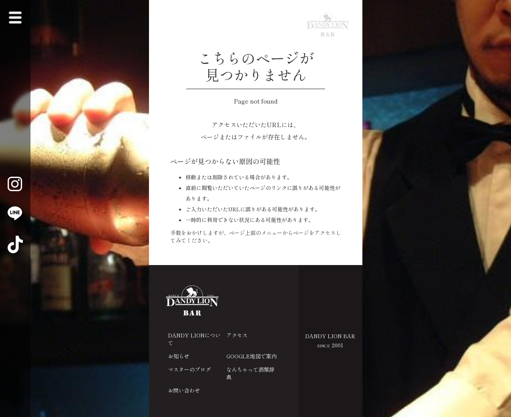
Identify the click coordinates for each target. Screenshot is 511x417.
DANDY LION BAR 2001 (330, 340)
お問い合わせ (184, 390)
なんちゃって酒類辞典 (250, 373)
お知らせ (178, 356)
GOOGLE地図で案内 (251, 356)
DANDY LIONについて (194, 339)
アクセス (237, 335)
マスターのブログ (189, 369)
